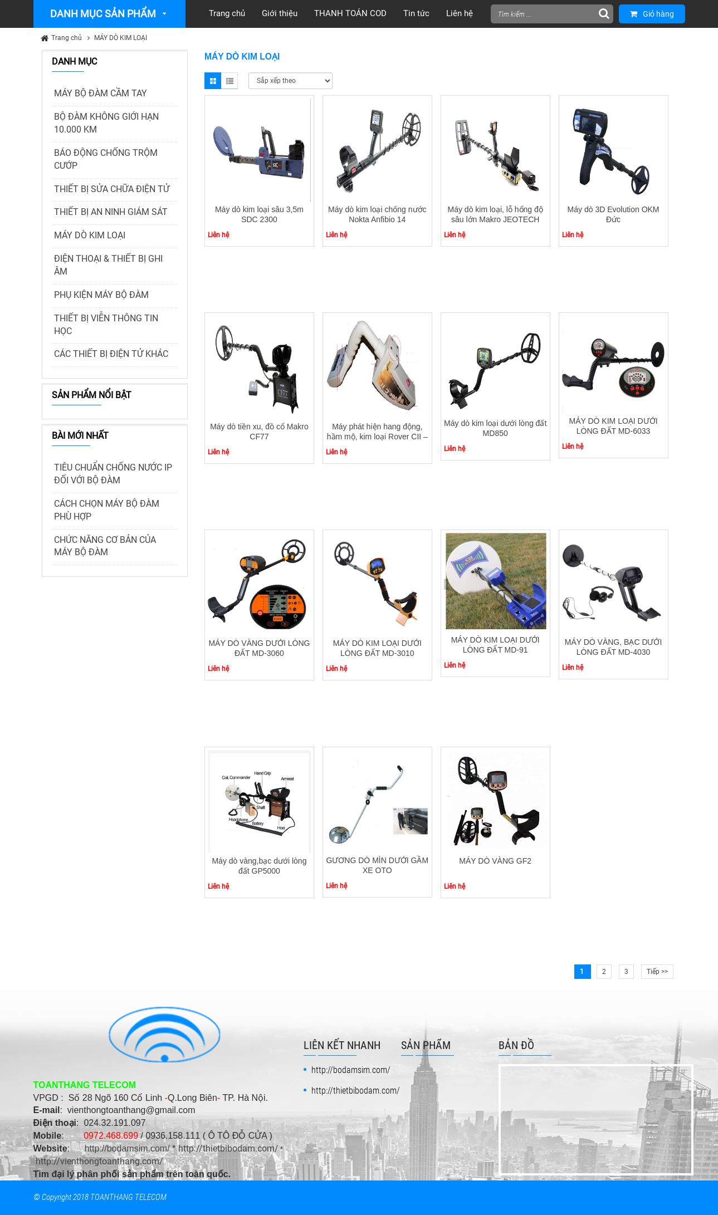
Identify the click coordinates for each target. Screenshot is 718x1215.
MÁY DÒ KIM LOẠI (120, 38)
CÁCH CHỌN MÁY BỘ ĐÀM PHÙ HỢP (106, 510)
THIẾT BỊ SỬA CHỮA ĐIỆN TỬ (111, 189)
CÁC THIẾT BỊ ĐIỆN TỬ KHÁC (111, 354)
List (229, 80)
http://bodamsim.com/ (127, 1148)
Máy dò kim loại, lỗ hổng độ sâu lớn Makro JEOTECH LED (495, 219)
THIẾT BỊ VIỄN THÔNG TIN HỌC (106, 324)
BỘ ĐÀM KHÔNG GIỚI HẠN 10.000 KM (106, 123)
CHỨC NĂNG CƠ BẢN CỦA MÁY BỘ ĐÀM (105, 546)
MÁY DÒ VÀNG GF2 (495, 860)
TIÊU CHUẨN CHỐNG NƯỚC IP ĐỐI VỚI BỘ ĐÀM (113, 474)
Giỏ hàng (652, 13)
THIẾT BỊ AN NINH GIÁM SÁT (111, 212)
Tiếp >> (657, 972)
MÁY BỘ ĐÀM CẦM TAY (100, 93)
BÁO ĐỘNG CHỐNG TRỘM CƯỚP (106, 159)
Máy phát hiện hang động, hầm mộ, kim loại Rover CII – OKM (377, 436)
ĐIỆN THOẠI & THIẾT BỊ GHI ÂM (108, 265)
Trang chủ (66, 38)
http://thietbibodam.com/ (228, 1148)
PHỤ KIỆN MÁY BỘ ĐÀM (101, 295)
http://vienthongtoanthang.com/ (99, 1161)
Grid (212, 80)
